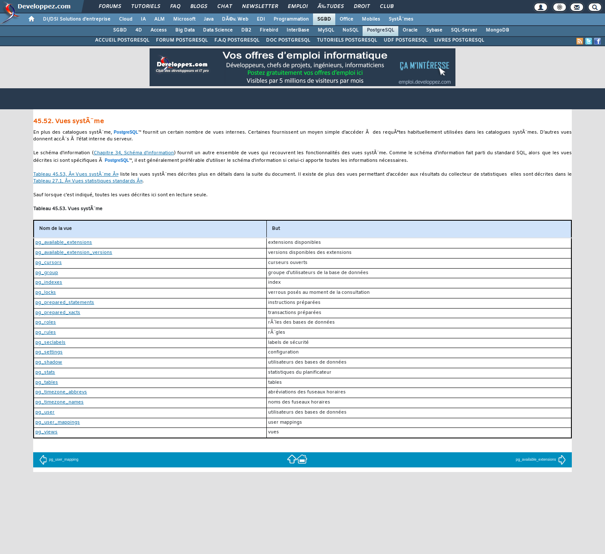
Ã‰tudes (331, 6)
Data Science (218, 30)
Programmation (291, 19)
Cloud (125, 19)
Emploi (297, 6)
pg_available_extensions (541, 459)
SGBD (324, 19)
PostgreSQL (380, 30)
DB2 (246, 30)
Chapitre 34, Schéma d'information (134, 153)
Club (386, 6)
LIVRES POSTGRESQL (459, 40)
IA (143, 19)
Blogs (198, 6)
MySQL (326, 30)
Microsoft (184, 19)
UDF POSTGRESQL (405, 40)
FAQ (175, 6)
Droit (362, 6)
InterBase (298, 30)
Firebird (269, 30)
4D (138, 30)
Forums (110, 6)
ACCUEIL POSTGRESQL (122, 40)
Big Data (185, 30)
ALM (159, 19)
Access (158, 30)
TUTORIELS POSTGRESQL (347, 40)
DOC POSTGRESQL (288, 40)
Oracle (410, 30)
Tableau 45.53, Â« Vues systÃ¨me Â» (75, 174)
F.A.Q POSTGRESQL (236, 40)
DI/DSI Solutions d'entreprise (76, 19)
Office (346, 19)
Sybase (434, 30)
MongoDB (497, 30)
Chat (224, 6)
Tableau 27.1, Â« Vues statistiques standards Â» (87, 181)
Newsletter (260, 6)
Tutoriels (145, 6)
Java (208, 19)
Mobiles (371, 19)
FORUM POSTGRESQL (182, 40)
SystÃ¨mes (401, 19)
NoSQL (350, 30)
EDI (261, 19)
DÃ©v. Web (235, 19)
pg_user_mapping (59, 459)
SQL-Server (464, 30)
